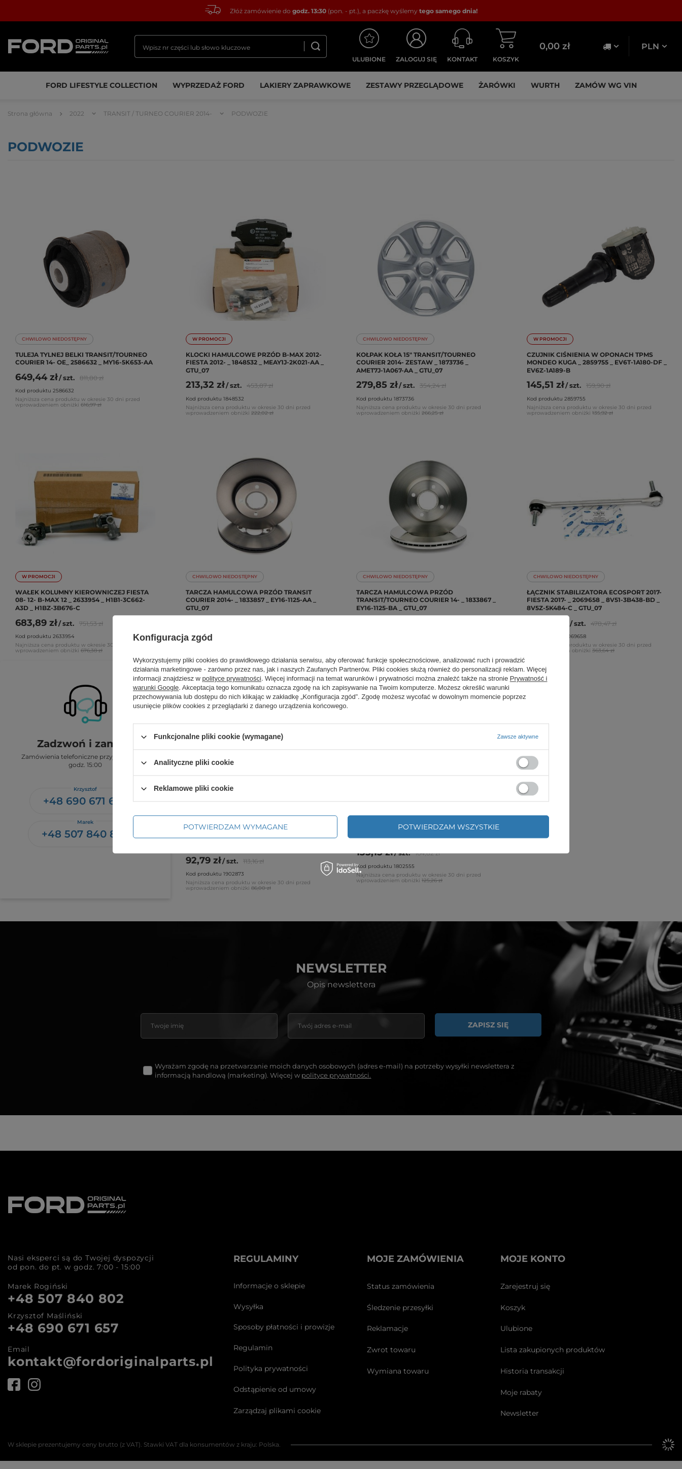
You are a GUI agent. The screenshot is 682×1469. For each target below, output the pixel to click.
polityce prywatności (231, 678)
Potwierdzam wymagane (235, 826)
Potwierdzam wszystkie (448, 826)
